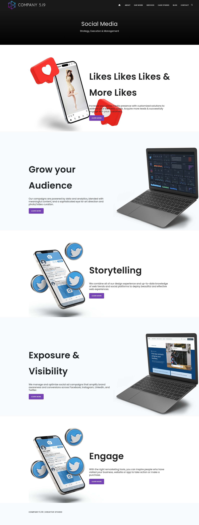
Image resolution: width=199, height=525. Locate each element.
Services (150, 5)
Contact (185, 5)
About (127, 5)
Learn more (97, 118)
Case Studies (163, 5)
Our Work (138, 5)
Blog (175, 5)
